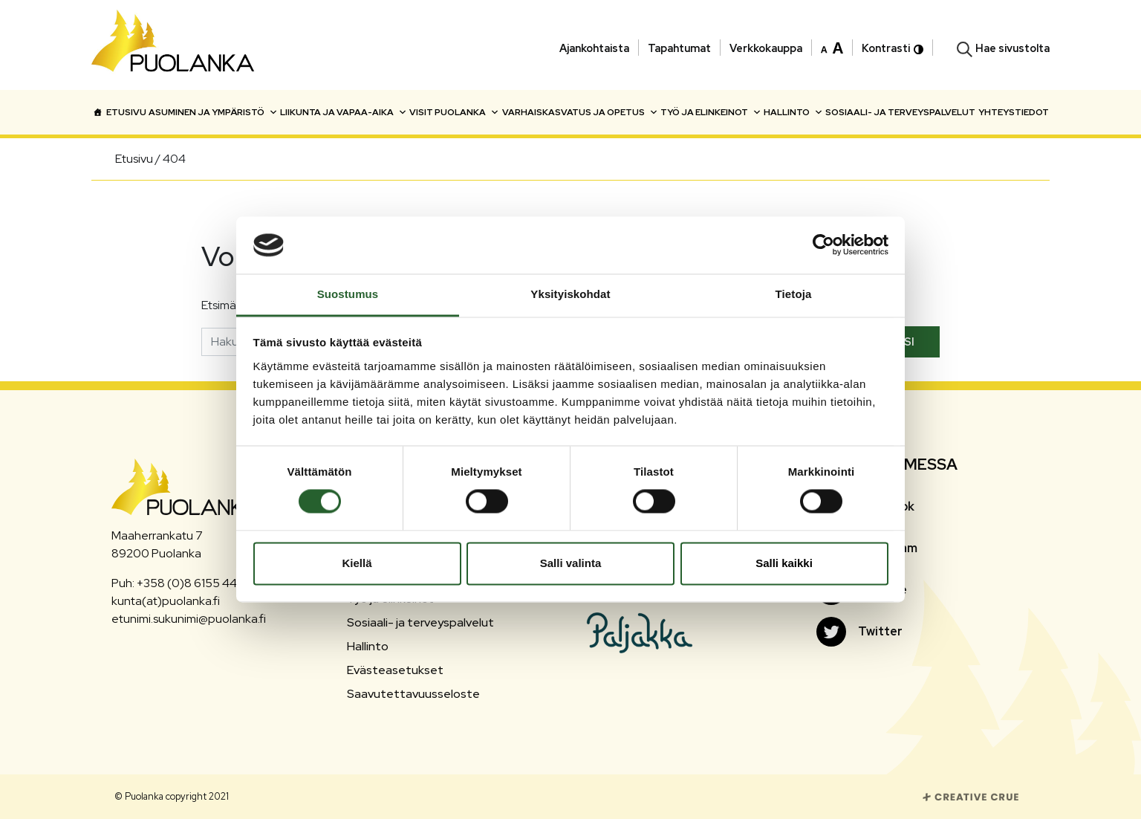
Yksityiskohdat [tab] (570, 294)
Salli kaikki (784, 563)
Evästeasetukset (395, 670)
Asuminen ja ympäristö (213, 112)
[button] (832, 46)
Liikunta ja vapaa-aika (343, 112)
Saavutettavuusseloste (413, 694)
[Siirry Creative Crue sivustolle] (971, 795)
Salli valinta (571, 563)
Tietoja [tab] (794, 294)
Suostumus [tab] (348, 294)
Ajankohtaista (594, 48)
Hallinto (793, 112)
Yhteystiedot (1013, 112)
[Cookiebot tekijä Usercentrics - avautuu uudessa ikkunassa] (823, 245)
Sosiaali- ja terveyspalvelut (900, 112)
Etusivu (126, 112)
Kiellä (356, 563)
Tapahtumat (679, 48)
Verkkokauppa (765, 48)
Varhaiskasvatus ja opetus (580, 112)
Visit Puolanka (454, 112)
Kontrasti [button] (892, 48)
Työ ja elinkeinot (710, 112)
